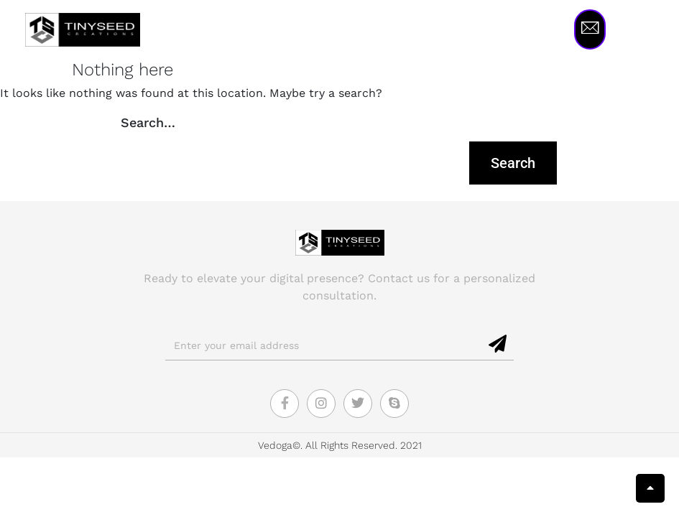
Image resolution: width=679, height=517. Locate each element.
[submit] (498, 344)
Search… (148, 122)
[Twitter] (357, 403)
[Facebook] (284, 403)
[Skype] (394, 403)
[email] (324, 345)
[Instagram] (321, 403)
